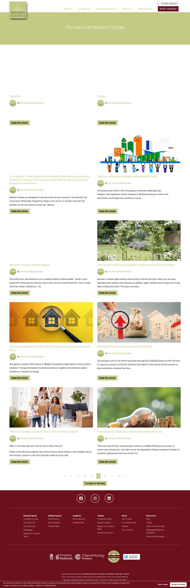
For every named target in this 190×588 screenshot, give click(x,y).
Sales (69, 8)
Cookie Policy (110, 574)
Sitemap (127, 574)
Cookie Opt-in (119, 574)
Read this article (20, 122)
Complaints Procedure (89, 574)
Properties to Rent (104, 519)
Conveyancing (29, 526)
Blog (148, 519)
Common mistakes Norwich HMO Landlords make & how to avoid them (50, 348)
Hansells (15, 96)
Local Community (129, 523)
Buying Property (30, 516)
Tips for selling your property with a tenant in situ (127, 176)
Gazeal (101, 96)
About (127, 8)
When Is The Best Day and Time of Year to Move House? (44, 431)
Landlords (77, 516)
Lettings (84, 8)
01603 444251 (167, 3)
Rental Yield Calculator (155, 536)
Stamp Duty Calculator (155, 526)
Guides (149, 523)
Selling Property (55, 516)
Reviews (125, 526)
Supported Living (107, 8)
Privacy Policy (101, 574)
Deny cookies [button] (163, 584)
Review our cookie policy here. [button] (47, 585)
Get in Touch (127, 519)
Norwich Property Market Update (29, 265)
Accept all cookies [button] (178, 584)
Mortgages (28, 530)
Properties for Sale (31, 519)
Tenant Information (105, 533)
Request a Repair (104, 523)
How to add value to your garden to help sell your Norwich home (137, 265)
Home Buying (29, 523)
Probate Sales (54, 526)
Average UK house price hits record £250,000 (125, 346)
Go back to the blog (95, 483)
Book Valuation (169, 8)
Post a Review (128, 530)
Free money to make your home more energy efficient (130, 431)
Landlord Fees (79, 523)
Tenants (100, 516)
